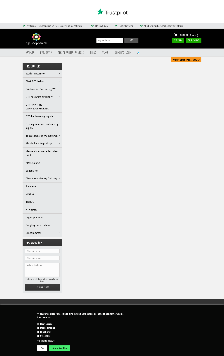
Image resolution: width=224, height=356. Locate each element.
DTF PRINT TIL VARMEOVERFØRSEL (37, 106)
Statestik (45, 336)
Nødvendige (46, 324)
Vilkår (105, 52)
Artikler (30, 52)
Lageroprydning (34, 217)
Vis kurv (178, 40)
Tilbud (93, 52)
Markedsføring (47, 328)
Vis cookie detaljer (46, 341)
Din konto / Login (123, 52)
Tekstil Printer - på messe (71, 52)
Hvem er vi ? (46, 52)
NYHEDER (31, 209)
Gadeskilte (32, 170)
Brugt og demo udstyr (38, 225)
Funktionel (45, 332)
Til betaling (193, 40)
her (49, 317)
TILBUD (30, 201)
